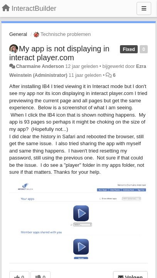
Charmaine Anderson (40, 66)
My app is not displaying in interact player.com (59, 53)
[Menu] (144, 8)
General (18, 34)
